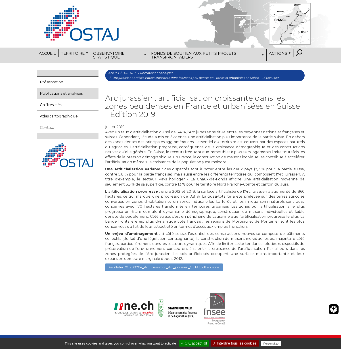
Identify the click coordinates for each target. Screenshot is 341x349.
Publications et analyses (61, 93)
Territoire (74, 54)
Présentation (51, 82)
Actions (279, 54)
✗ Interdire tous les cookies (234, 343)
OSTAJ (128, 73)
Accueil (47, 53)
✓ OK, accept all (194, 343)
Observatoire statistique (119, 56)
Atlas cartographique (59, 116)
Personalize (270, 343)
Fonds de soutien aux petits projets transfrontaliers (207, 56)
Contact (47, 127)
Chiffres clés (50, 105)
